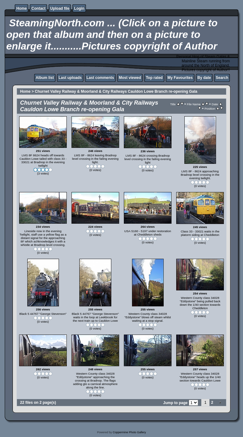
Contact (38, 8)
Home (21, 8)
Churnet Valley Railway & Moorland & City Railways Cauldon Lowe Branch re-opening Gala (116, 91)
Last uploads (70, 77)
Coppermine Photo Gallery (129, 432)
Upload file (59, 8)
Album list (45, 77)
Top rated (154, 77)
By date (204, 77)
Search (222, 77)
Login (79, 8)
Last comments (100, 77)
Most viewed (130, 77)
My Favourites (180, 77)
